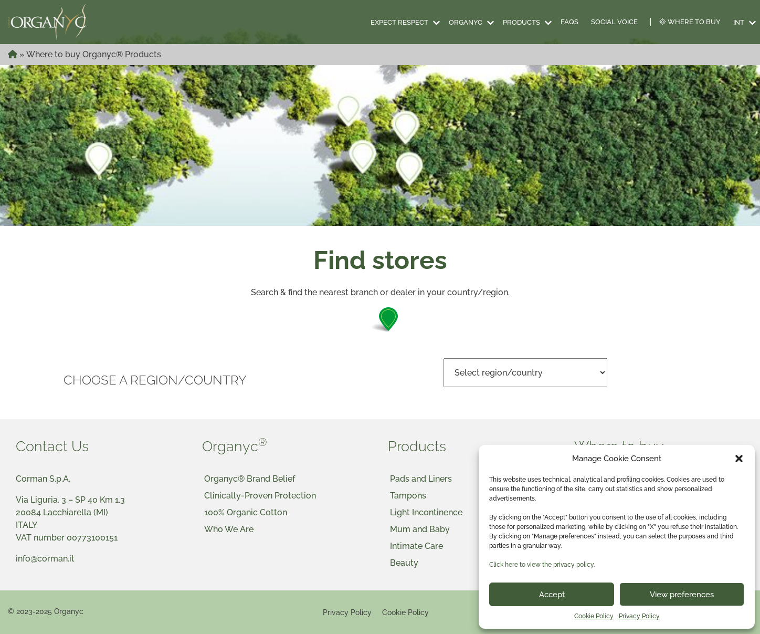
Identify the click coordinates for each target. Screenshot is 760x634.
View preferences (682, 594)
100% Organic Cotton (245, 512)
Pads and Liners (421, 479)
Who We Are (229, 529)
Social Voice (614, 22)
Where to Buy (690, 22)
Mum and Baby (420, 529)
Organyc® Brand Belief (249, 479)
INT (738, 22)
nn (525, 372)
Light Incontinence (426, 512)
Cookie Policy (594, 616)
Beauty (404, 563)
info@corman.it (45, 559)
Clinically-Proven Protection (260, 496)
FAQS (569, 22)
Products (521, 22)
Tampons (408, 496)
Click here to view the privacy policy (541, 564)
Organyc (465, 22)
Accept (552, 594)
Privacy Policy (639, 616)
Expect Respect (399, 22)
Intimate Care (416, 546)
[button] (739, 458)
